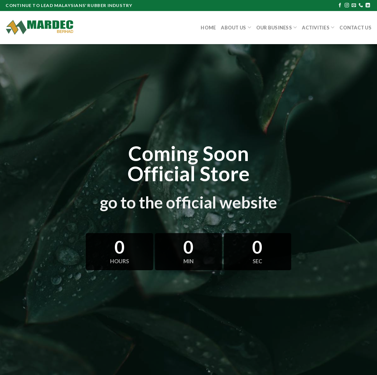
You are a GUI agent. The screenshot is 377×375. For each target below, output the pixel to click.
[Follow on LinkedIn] (368, 5)
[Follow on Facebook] (340, 5)
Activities (318, 27)
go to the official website (188, 202)
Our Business (276, 27)
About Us (236, 27)
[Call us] (361, 5)
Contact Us (355, 28)
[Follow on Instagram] (347, 5)
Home (208, 28)
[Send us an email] (354, 5)
